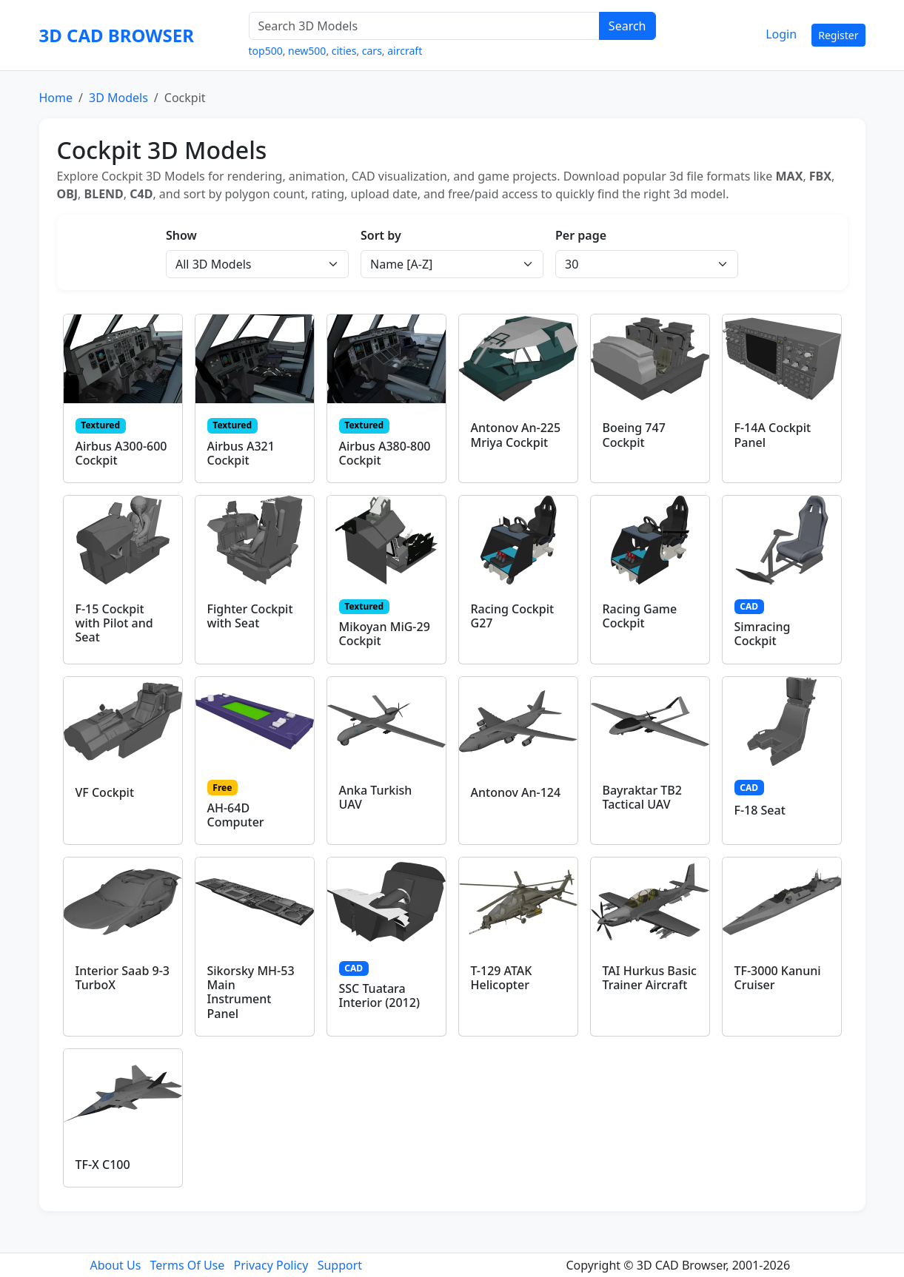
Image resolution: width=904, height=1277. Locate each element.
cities (344, 51)
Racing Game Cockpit (640, 616)
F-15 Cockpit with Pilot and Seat (114, 623)
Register (838, 35)
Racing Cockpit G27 (513, 616)
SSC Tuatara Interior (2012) (379, 995)
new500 (307, 51)
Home (56, 98)
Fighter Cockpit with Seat (250, 616)
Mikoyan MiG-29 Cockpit (384, 634)
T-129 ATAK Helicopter (501, 978)
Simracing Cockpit (762, 634)
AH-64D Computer (235, 815)
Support (340, 1265)
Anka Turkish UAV (375, 797)
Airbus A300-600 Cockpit (121, 453)
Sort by (381, 235)
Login (781, 34)
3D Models (118, 98)
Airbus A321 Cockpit (241, 453)
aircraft (404, 51)
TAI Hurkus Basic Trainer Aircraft (650, 978)
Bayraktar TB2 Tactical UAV (642, 797)
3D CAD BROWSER (116, 35)
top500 (266, 51)
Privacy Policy (270, 1265)
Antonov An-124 (516, 792)
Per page (580, 235)
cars (372, 51)
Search (627, 26)
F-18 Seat (760, 810)
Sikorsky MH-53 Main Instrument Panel (251, 992)
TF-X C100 (103, 1164)
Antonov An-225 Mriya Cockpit (516, 435)
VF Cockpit (105, 792)
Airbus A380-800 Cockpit (385, 453)
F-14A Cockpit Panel (772, 435)
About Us (115, 1265)
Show (181, 235)
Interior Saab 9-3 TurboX (123, 978)
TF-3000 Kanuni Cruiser (777, 978)
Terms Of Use (187, 1265)
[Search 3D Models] (424, 26)
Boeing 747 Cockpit (634, 435)
